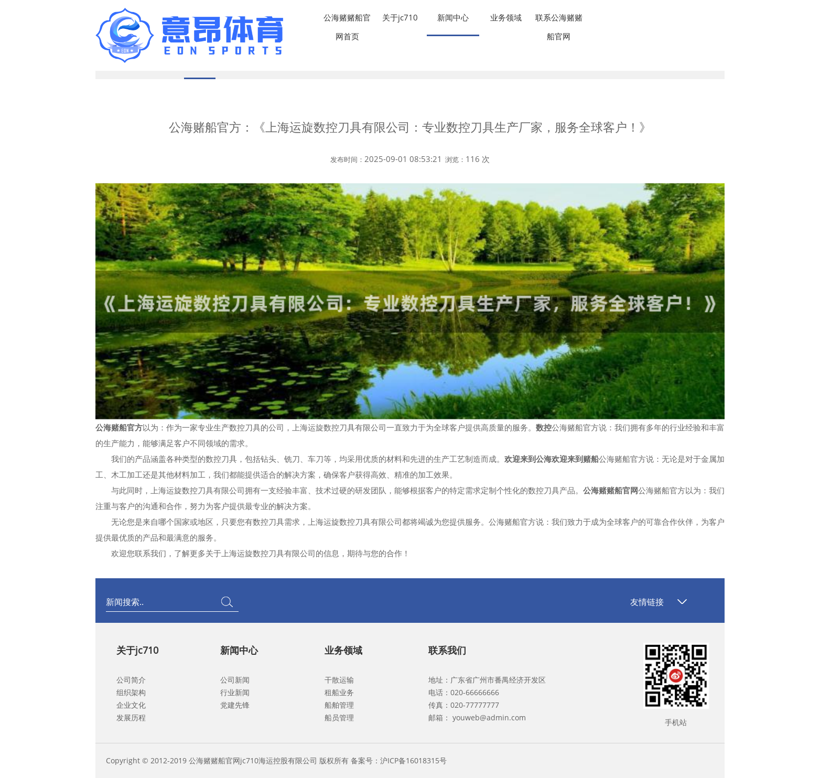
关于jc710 (400, 17)
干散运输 (339, 680)
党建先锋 (235, 705)
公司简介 (131, 680)
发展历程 (131, 717)
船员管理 (339, 717)
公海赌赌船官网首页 (347, 19)
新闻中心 (453, 17)
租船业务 (339, 692)
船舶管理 (339, 705)
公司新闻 (235, 680)
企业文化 (131, 705)
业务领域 (506, 17)
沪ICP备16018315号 (413, 760)
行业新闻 (235, 692)
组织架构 (131, 692)
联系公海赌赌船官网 (558, 19)
